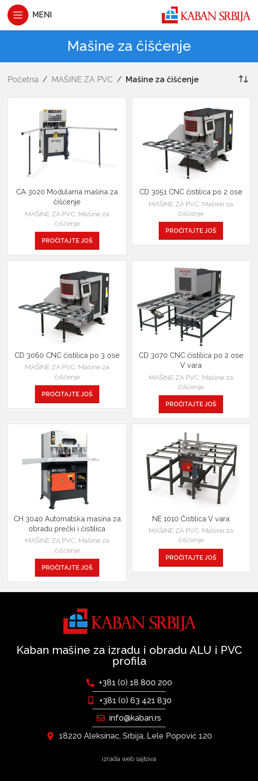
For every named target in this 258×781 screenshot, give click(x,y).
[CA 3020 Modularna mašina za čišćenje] (67, 143)
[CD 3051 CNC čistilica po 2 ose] (191, 143)
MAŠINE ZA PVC (82, 79)
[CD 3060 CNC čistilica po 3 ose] (67, 306)
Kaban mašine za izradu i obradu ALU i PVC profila (129, 655)
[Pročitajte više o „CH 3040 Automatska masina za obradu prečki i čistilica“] (67, 568)
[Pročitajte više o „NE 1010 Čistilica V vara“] (191, 558)
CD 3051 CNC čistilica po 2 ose (191, 191)
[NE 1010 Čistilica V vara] (191, 469)
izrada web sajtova (129, 759)
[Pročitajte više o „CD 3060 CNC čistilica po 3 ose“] (67, 394)
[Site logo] (206, 14)
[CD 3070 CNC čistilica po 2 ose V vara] (191, 306)
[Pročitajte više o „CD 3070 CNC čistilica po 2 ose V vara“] (191, 404)
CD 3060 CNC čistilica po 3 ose (67, 355)
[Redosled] (243, 79)
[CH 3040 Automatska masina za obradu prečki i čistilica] (67, 469)
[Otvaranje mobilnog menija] (29, 15)
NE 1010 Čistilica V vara (191, 518)
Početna (22, 79)
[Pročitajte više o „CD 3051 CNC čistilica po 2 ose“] (191, 231)
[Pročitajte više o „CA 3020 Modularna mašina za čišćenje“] (67, 241)
